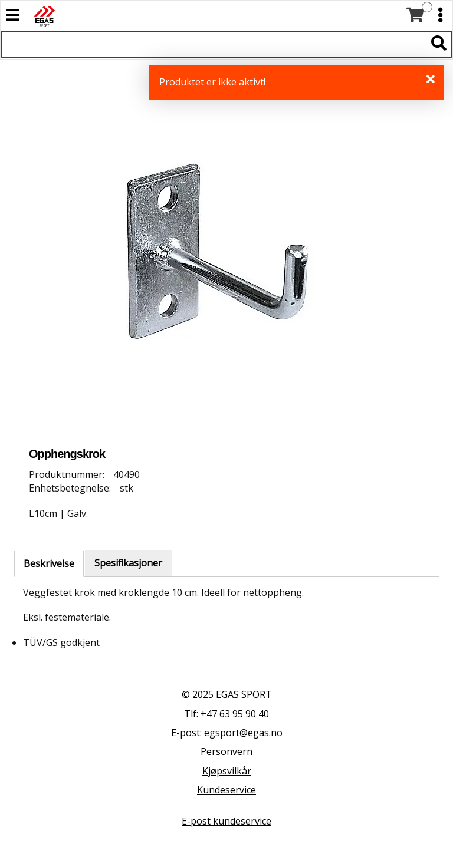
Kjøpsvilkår (226, 770)
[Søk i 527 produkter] (213, 44)
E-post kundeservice (226, 821)
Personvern (226, 751)
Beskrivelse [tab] (49, 563)
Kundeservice (226, 789)
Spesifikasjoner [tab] (128, 562)
